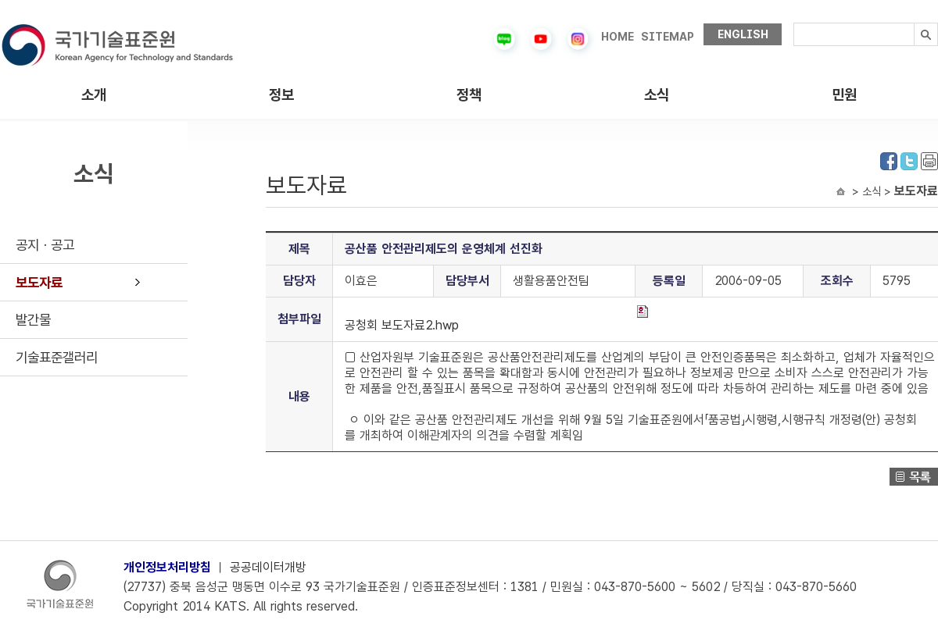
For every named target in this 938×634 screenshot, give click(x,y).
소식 (656, 95)
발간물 (33, 320)
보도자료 (39, 282)
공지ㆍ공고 (45, 245)
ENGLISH (743, 34)
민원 (844, 95)
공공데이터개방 (268, 567)
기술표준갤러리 (57, 357)
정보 (281, 95)
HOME (617, 36)
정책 (469, 95)
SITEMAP (667, 36)
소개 (93, 95)
